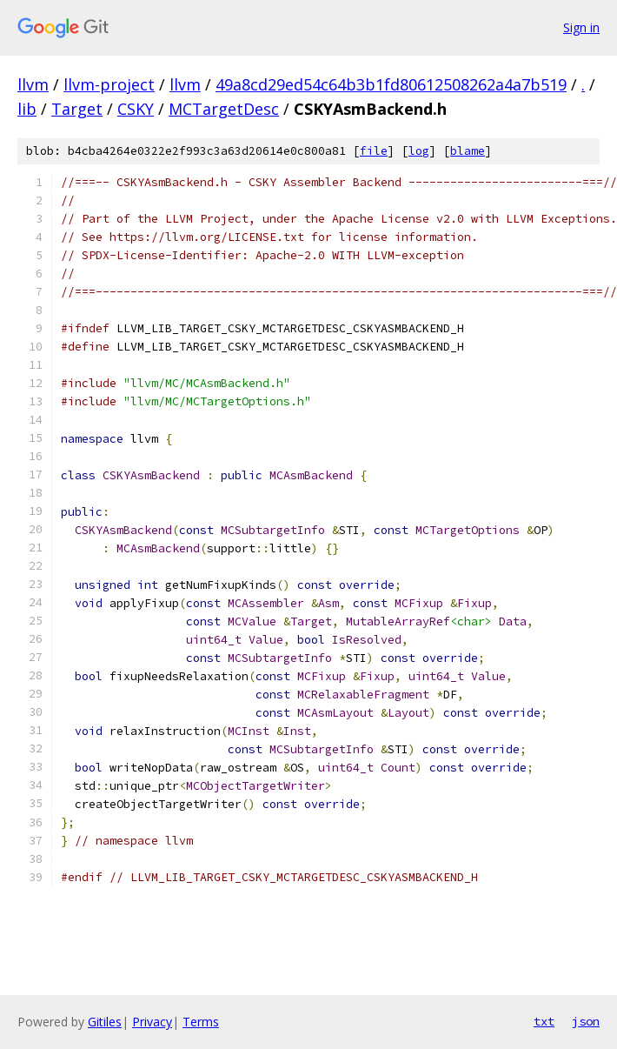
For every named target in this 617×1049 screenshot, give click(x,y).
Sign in (581, 27)
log (418, 151)
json (586, 1021)
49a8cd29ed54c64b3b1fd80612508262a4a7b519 (391, 84)
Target (77, 108)
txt (544, 1021)
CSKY (135, 108)
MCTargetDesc (224, 108)
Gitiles (105, 1021)
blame (467, 151)
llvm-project (109, 84)
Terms (200, 1021)
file (374, 151)
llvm (33, 84)
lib (26, 108)
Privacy (152, 1021)
